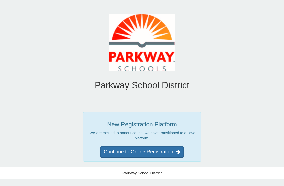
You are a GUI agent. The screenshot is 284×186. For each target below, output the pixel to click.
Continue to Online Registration (142, 151)
